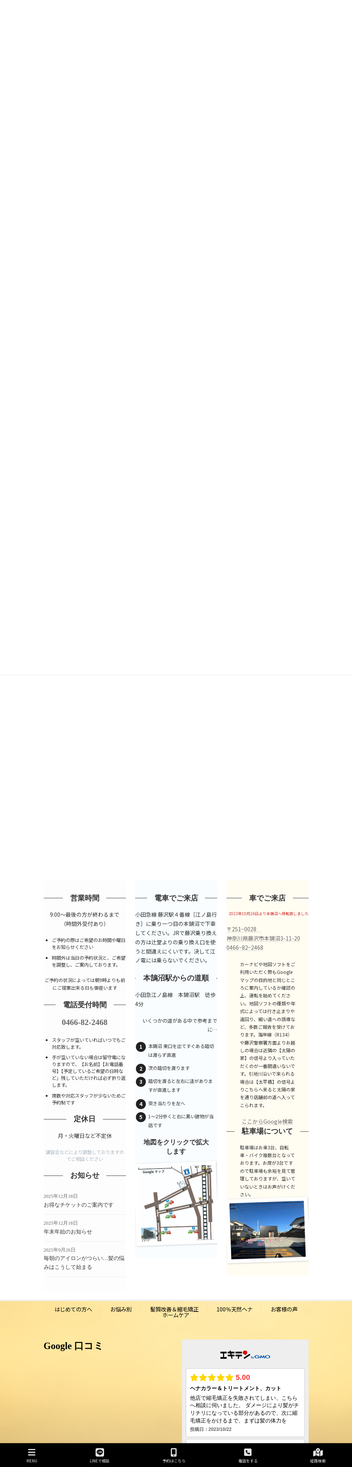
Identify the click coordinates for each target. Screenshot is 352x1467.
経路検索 (318, 1455)
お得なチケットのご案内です (79, 1205)
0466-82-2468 (84, 1022)
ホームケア (175, 1315)
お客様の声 (284, 1309)
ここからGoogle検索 (267, 1121)
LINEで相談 (99, 1455)
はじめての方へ (73, 1309)
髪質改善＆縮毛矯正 (174, 1309)
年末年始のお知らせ (68, 1232)
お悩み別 (121, 1309)
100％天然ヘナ (234, 1309)
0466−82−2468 (244, 947)
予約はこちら (173, 1455)
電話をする (248, 1455)
